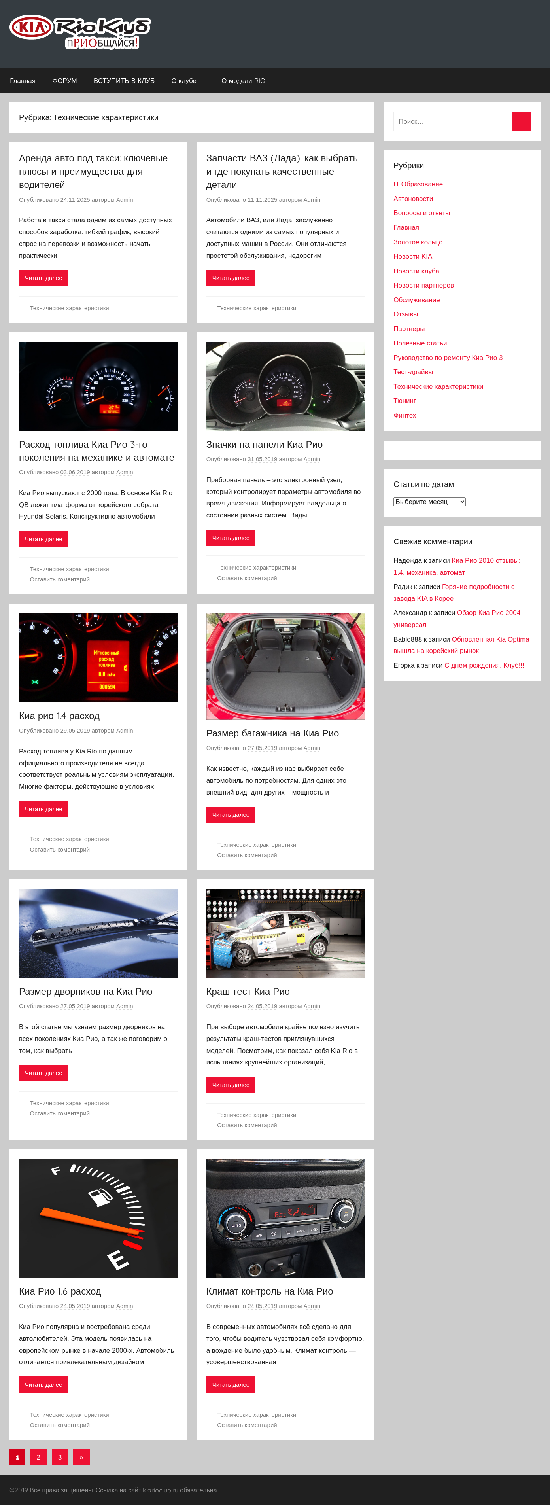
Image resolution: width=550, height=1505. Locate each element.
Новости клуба (416, 271)
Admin (124, 199)
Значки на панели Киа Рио (264, 444)
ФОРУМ (64, 80)
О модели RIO (247, 80)
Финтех (404, 415)
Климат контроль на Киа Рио (269, 1291)
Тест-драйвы (413, 372)
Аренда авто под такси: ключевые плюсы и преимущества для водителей (93, 171)
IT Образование (418, 184)
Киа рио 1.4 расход (59, 715)
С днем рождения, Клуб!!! (484, 665)
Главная (23, 80)
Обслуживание (416, 300)
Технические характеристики (69, 308)
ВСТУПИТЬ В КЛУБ (124, 80)
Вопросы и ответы (421, 213)
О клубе (188, 80)
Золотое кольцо (417, 242)
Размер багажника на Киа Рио (272, 733)
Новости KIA (412, 256)
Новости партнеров (423, 285)
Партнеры (409, 329)
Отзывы (405, 314)
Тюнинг (404, 401)
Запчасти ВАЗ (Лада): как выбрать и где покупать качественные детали (282, 171)
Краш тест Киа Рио (248, 991)
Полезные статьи (420, 343)
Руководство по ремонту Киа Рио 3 (448, 358)
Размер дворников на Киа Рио (85, 991)
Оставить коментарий (60, 579)
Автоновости (413, 199)
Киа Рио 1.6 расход (60, 1291)
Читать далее (43, 277)
